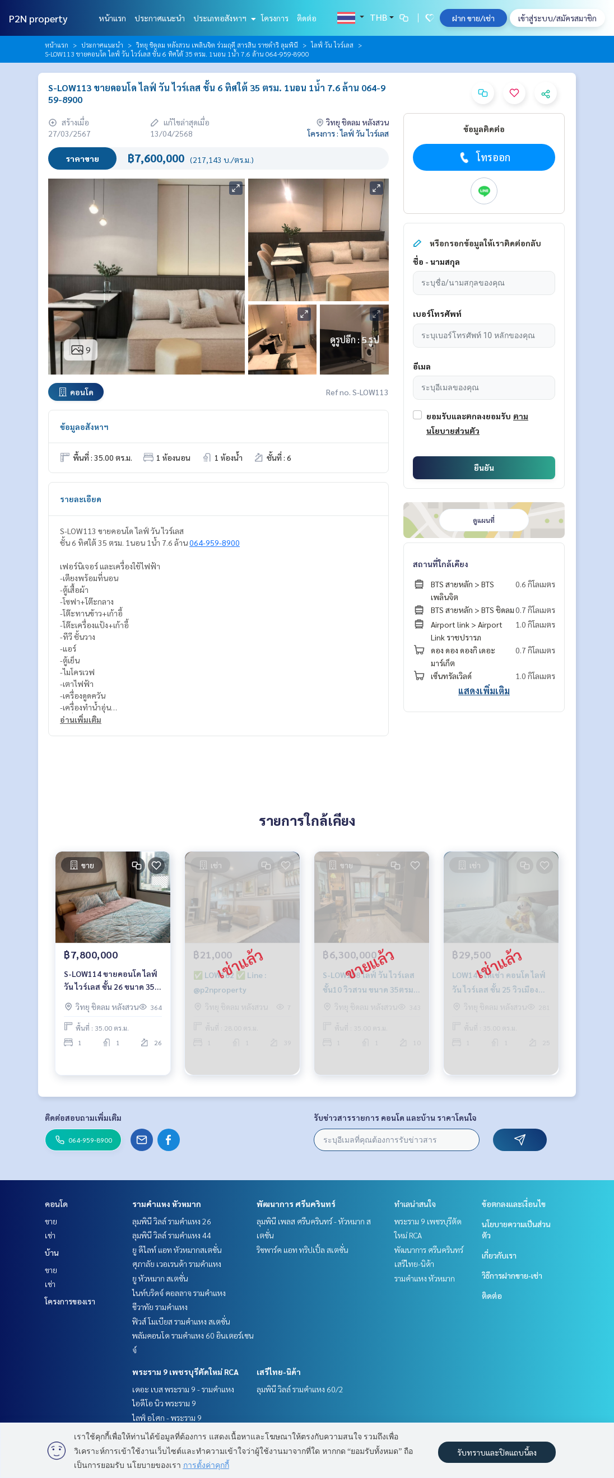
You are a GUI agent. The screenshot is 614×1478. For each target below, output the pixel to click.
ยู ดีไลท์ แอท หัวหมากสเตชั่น (177, 1250)
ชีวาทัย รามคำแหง (160, 1307)
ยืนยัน (484, 467)
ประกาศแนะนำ (159, 18)
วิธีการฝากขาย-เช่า (512, 1275)
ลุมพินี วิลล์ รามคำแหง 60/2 (300, 1389)
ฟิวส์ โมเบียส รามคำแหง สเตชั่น (181, 1321)
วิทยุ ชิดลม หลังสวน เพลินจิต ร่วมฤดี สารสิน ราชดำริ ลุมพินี (217, 44)
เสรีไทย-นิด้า (279, 1372)
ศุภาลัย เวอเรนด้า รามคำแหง (176, 1264)
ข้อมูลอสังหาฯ (84, 427)
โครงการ (275, 18)
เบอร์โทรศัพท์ (437, 313)
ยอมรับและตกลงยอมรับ (468, 416)
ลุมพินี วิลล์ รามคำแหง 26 (171, 1221)
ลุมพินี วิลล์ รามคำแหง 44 (171, 1235)
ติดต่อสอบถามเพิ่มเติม (83, 1117)
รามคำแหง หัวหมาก (166, 1204)
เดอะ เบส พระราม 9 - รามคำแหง (183, 1389)
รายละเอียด (80, 499)
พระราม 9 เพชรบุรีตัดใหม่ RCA (185, 1372)
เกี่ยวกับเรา (499, 1255)
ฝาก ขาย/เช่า (473, 18)
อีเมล (422, 366)
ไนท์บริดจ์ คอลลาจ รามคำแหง (179, 1293)
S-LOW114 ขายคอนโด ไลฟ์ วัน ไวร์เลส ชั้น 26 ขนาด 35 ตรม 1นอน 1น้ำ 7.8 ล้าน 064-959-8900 (110, 997)
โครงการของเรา (70, 1301)
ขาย (51, 1221)
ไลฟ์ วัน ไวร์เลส (332, 44)
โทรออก (483, 157)
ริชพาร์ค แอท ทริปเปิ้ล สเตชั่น (302, 1250)
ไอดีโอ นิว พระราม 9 (164, 1403)
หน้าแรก (112, 18)
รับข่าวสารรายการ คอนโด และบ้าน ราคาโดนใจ (395, 1117)
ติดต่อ (307, 18)
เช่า (50, 1235)
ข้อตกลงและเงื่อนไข (514, 1204)
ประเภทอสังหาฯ (223, 18)
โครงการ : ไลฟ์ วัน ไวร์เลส (348, 133)
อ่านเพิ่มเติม (80, 719)
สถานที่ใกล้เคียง (440, 564)
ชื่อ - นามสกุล (436, 261)
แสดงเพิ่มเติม (484, 690)
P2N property (38, 18)
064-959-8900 (214, 542)
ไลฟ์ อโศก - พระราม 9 (167, 1417)
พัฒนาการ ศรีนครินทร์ (296, 1204)
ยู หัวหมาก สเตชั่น (160, 1278)
